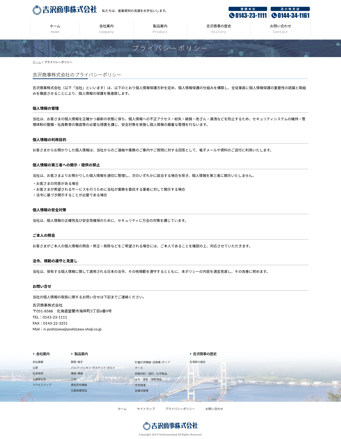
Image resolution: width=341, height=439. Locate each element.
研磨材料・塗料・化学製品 (151, 373)
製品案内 (160, 29)
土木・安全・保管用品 (148, 379)
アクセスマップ (42, 384)
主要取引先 (39, 379)
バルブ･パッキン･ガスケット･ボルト (93, 367)
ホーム (55, 29)
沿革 (35, 367)
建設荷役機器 (79, 384)
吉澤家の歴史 (198, 361)
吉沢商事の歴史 (218, 29)
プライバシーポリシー (180, 409)
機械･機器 (77, 373)
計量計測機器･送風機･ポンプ (152, 362)
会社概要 (38, 361)
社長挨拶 (38, 373)
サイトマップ (146, 409)
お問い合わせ (280, 29)
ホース (139, 367)
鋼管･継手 (77, 361)
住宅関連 (140, 385)
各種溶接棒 (141, 390)
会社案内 (106, 29)
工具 (73, 379)
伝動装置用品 (79, 390)
